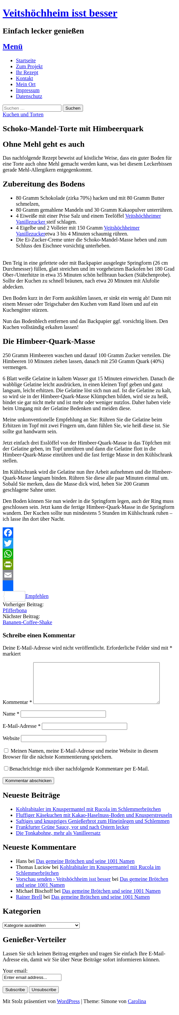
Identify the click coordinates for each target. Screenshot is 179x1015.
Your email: (15, 979)
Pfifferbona (15, 610)
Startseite (26, 60)
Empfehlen (25, 589)
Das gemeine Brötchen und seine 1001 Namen (85, 869)
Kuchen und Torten (23, 114)
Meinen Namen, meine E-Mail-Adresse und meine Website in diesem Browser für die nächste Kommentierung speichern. (80, 762)
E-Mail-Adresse (22, 734)
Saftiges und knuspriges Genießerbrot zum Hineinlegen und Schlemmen (93, 829)
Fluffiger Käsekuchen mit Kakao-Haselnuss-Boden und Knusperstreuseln (94, 823)
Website (11, 746)
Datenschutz (29, 96)
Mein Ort (26, 84)
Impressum (28, 90)
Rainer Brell (29, 905)
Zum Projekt (29, 66)
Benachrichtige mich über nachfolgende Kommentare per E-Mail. (76, 776)
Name (11, 721)
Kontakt (24, 78)
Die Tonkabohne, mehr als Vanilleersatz (58, 841)
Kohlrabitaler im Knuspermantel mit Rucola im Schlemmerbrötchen (88, 817)
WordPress (68, 1009)
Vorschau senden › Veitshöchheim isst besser (63, 887)
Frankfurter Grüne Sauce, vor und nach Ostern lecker (72, 835)
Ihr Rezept (27, 72)
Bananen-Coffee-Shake (27, 622)
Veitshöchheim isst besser (60, 13)
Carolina (137, 1009)
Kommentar (17, 710)
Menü (13, 46)
